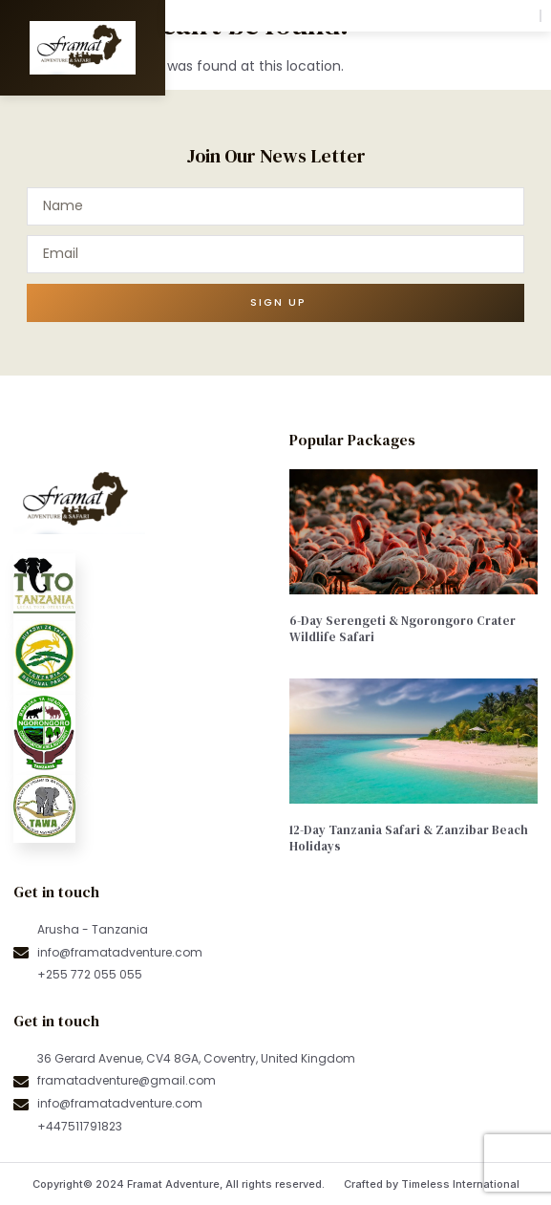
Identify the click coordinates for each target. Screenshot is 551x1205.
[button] (513, 16)
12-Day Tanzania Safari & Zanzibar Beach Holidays (408, 838)
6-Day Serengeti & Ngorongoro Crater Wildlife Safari (402, 629)
